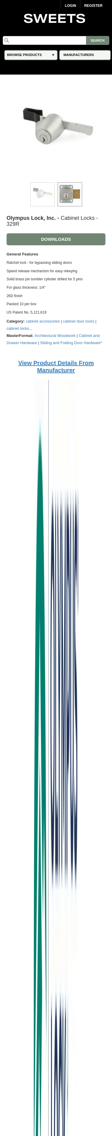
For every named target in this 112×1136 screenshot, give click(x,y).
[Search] (56, 40)
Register (93, 6)
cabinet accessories (43, 321)
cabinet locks (18, 328)
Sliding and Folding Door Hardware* (71, 343)
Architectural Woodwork (55, 335)
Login (70, 6)
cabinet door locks (78, 321)
